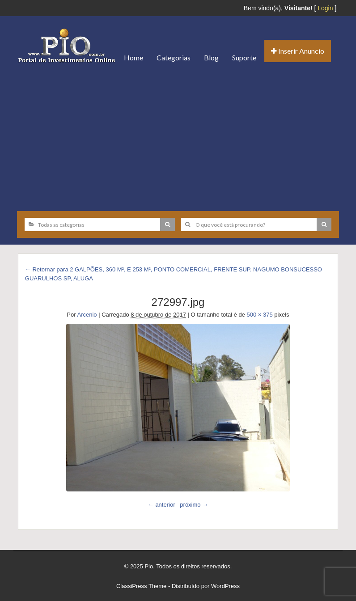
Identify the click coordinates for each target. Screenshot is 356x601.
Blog (211, 57)
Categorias (174, 57)
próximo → (194, 504)
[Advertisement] (178, 137)
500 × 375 (260, 314)
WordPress (225, 586)
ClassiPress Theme (141, 586)
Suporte (244, 57)
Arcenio (87, 314)
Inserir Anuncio (297, 51)
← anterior (161, 504)
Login (325, 8)
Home (133, 57)
